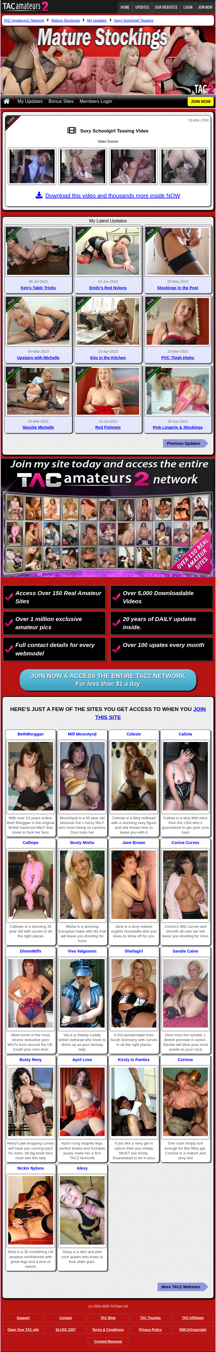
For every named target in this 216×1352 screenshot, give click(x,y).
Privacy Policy (150, 1330)
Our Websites (166, 7)
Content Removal (108, 1342)
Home (125, 7)
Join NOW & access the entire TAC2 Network (108, 680)
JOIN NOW (205, 7)
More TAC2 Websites (180, 1287)
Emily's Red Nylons (108, 288)
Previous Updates (183, 443)
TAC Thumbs (150, 1318)
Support (23, 1318)
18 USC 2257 (65, 1330)
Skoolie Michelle (38, 427)
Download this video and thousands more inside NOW (108, 196)
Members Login (96, 101)
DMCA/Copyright (192, 1330)
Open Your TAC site (23, 1330)
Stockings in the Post (177, 288)
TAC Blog (108, 1318)
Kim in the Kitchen (108, 357)
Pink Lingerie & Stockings (178, 427)
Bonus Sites (61, 101)
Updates (142, 7)
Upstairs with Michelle (38, 357)
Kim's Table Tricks (38, 288)
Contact (65, 1318)
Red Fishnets (108, 427)
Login (187, 7)
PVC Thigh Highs (177, 357)
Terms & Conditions (108, 1330)
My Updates (30, 101)
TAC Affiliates (193, 1318)
